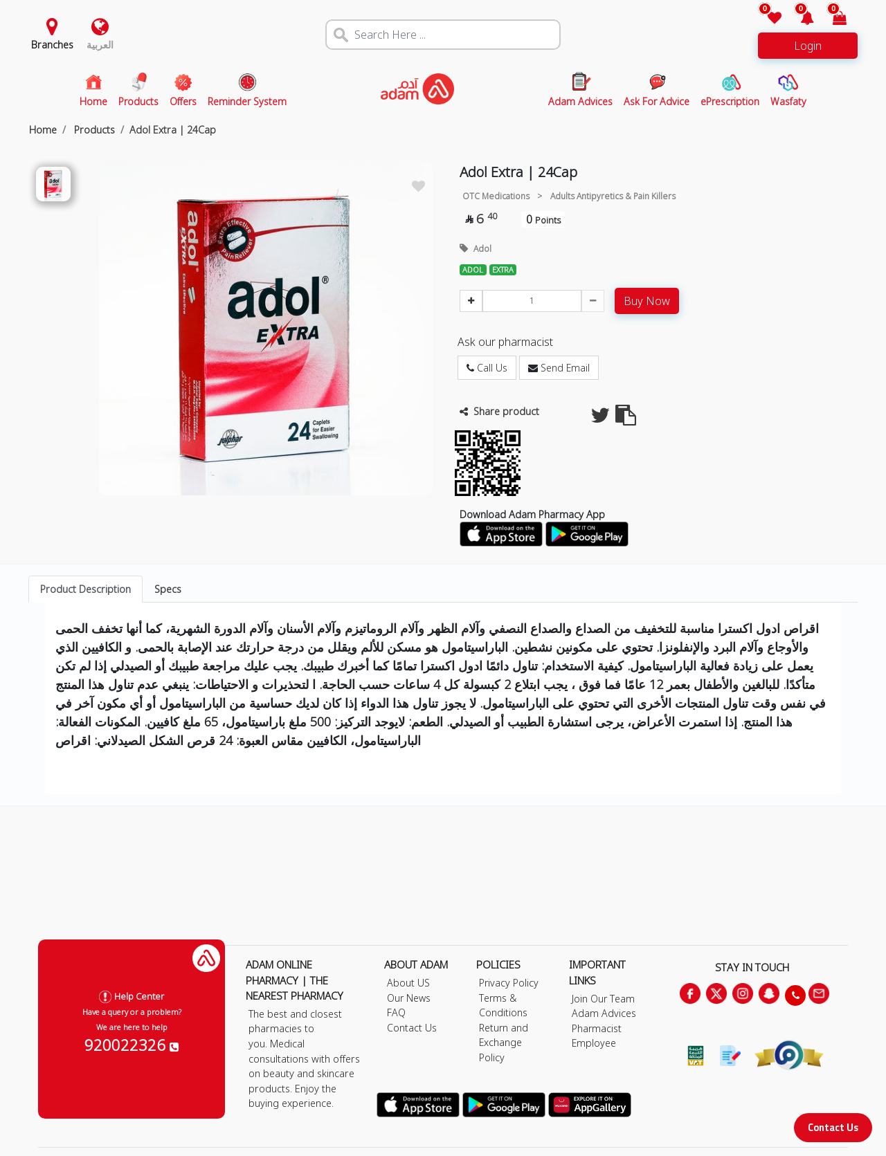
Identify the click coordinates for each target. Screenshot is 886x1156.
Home (43, 129)
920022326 (131, 1044)
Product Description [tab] (85, 589)
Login (808, 45)
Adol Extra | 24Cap (172, 129)
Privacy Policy (509, 982)
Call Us (487, 367)
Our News (409, 997)
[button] (799, 19)
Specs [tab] (167, 589)
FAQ (396, 1012)
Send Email (559, 367)
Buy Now (647, 301)
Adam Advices (604, 1013)
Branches (52, 44)
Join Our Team (603, 998)
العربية (100, 44)
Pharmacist (597, 1028)
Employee (594, 1042)
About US (408, 982)
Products (93, 129)
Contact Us (833, 1127)
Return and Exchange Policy (503, 1042)
